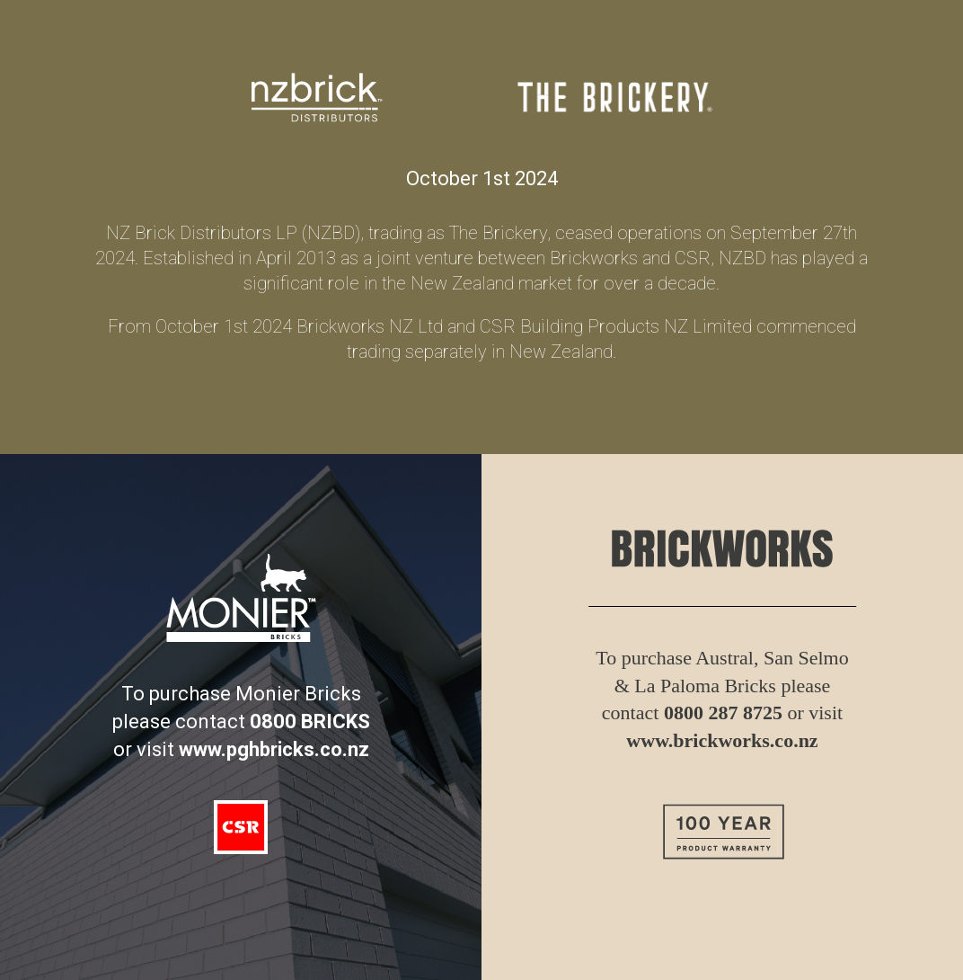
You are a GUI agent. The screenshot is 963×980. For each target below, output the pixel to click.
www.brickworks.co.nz (721, 740)
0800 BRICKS (310, 721)
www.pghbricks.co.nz (274, 749)
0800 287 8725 (723, 712)
